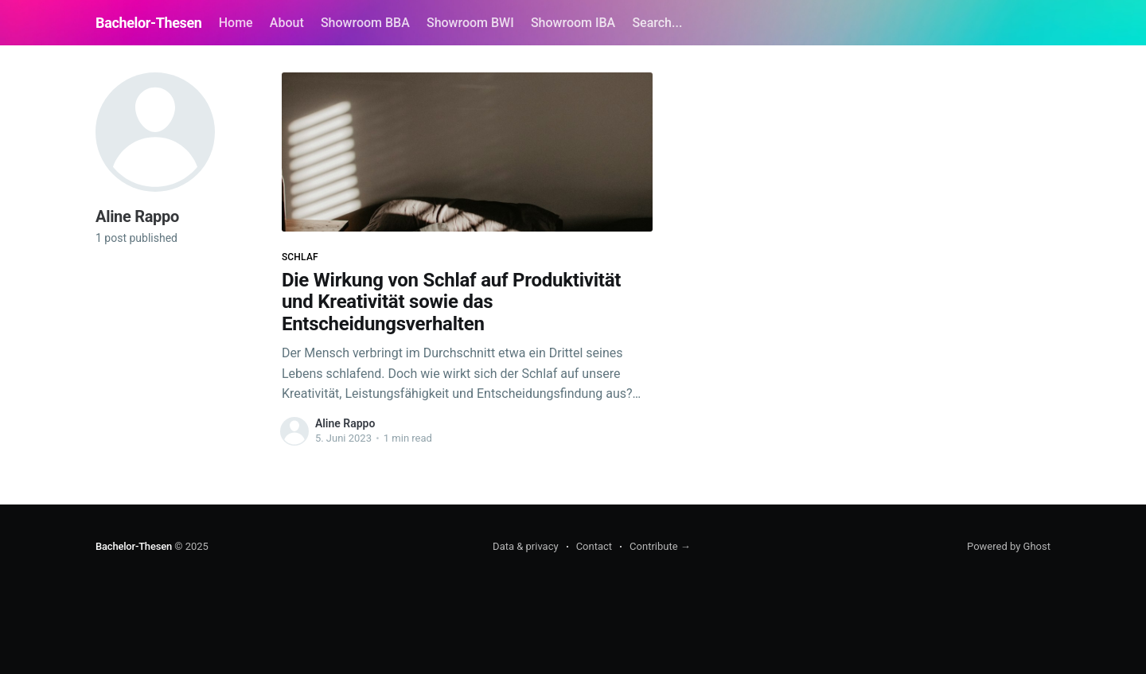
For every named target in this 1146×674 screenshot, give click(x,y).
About (287, 22)
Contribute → (660, 546)
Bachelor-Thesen (149, 22)
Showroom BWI (470, 22)
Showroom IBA (573, 22)
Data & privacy (526, 546)
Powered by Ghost (1008, 546)
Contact (594, 546)
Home (236, 22)
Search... (657, 22)
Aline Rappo (345, 423)
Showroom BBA (365, 22)
